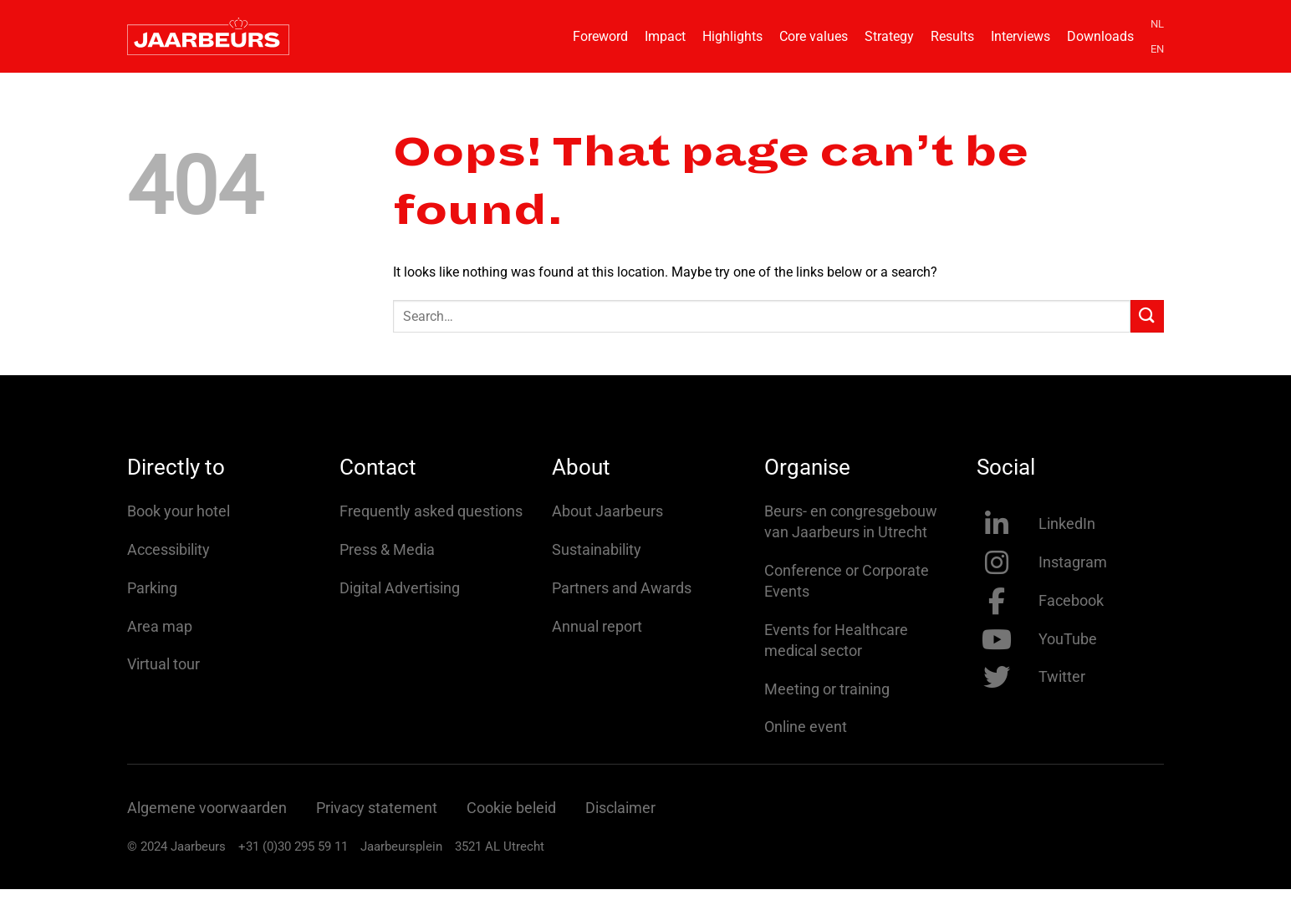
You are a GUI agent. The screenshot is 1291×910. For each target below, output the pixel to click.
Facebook (1071, 600)
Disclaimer (620, 807)
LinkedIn (1066, 523)
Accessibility (168, 549)
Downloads (1100, 36)
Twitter (1061, 676)
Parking (152, 588)
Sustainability (596, 549)
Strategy (889, 36)
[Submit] (1147, 316)
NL (1157, 24)
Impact (665, 36)
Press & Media (387, 549)
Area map (159, 626)
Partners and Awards (621, 588)
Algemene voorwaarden (207, 807)
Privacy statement (376, 807)
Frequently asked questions (431, 511)
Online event (805, 726)
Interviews (1020, 36)
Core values (813, 36)
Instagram (1072, 562)
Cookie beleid (511, 807)
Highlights (732, 36)
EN (1157, 49)
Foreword (600, 36)
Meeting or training (827, 689)
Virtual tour (163, 664)
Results (952, 36)
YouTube (1067, 639)
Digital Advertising (399, 588)
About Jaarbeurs (607, 511)
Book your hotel (178, 511)
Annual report (597, 626)
